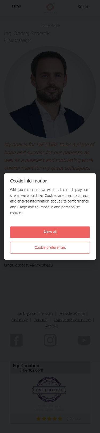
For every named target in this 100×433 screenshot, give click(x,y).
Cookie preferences (50, 247)
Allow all (50, 232)
